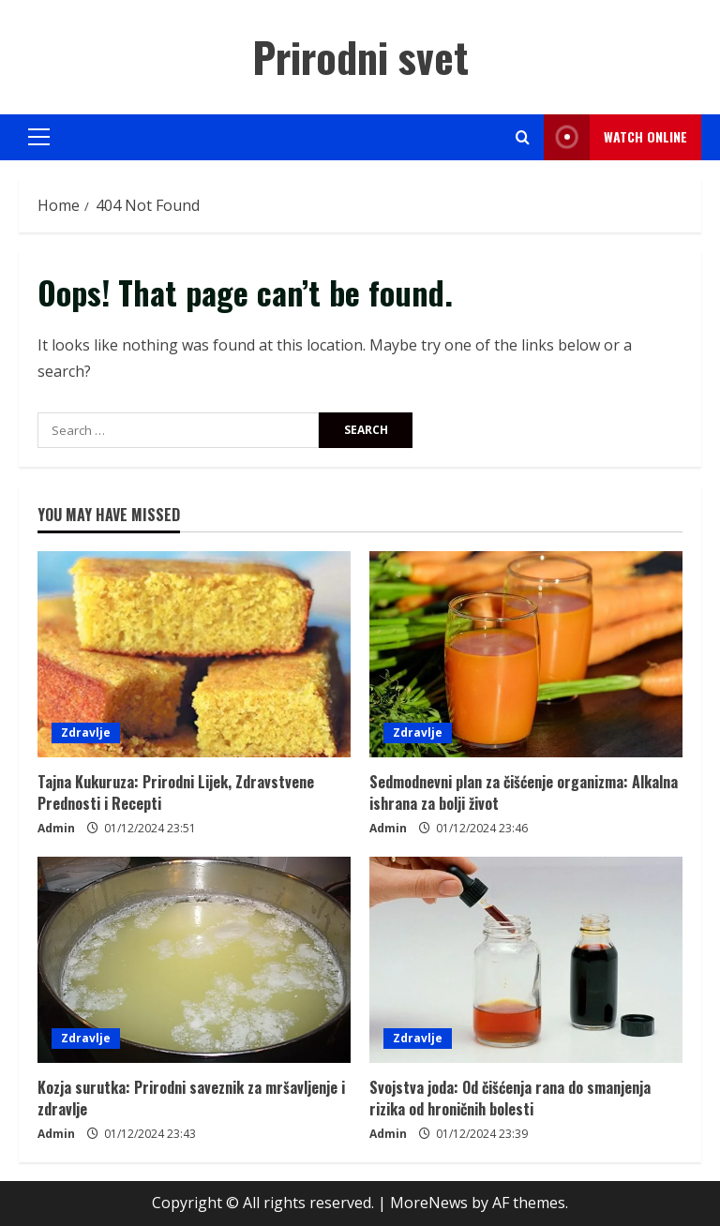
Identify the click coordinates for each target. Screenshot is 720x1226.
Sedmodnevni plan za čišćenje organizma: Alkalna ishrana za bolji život (523, 792)
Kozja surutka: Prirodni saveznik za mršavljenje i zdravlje (191, 1097)
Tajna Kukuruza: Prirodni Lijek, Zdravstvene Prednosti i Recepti (176, 792)
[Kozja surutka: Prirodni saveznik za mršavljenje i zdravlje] (194, 960)
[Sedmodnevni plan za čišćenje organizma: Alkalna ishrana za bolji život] (525, 654)
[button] (39, 137)
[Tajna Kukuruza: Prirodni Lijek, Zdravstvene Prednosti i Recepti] (194, 654)
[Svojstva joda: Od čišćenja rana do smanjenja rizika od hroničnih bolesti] (525, 960)
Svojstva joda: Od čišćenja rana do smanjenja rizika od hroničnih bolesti (510, 1097)
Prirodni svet (360, 56)
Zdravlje (86, 732)
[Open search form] (523, 137)
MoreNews (429, 1202)
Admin (56, 828)
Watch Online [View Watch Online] (615, 137)
